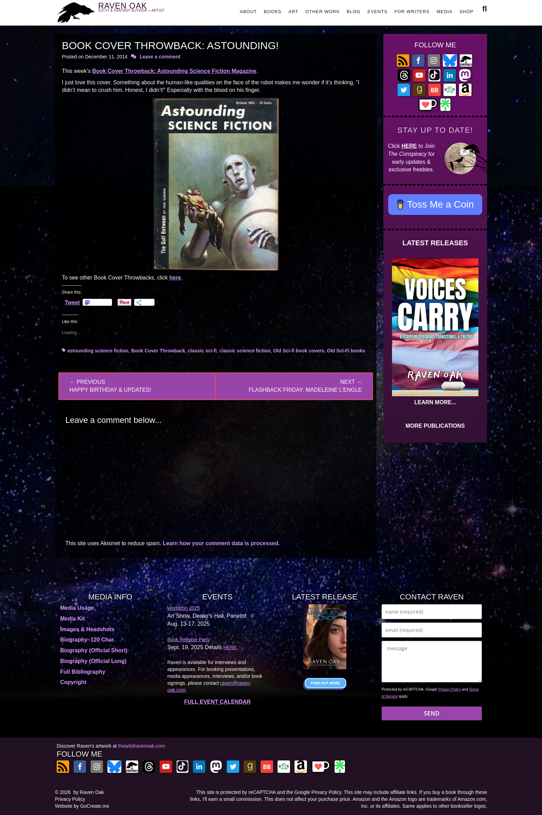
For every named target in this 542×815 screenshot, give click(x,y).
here (175, 278)
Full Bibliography (82, 672)
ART (294, 11)
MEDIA (444, 11)
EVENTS (377, 11)
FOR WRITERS (412, 11)
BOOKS (272, 11)
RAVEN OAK (141, 11)
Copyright (73, 682)
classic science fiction (245, 350)
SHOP (466, 11)
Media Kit (72, 619)
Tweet (72, 302)
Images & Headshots (87, 629)
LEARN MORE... (435, 402)
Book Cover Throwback (158, 350)
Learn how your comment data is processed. (221, 543)
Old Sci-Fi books (346, 350)
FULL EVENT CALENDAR (217, 702)
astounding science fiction (98, 350)
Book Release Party (188, 639)
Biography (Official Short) (94, 650)
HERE (409, 146)
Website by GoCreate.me (82, 806)
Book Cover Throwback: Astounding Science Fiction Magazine (174, 71)
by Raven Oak (88, 792)
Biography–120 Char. (87, 640)
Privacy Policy (449, 689)
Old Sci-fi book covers (298, 350)
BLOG (354, 11)
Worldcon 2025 (183, 608)
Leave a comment (160, 56)
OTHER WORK (322, 11)
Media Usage (77, 608)
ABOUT (248, 11)
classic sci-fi (202, 350)
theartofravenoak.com (141, 746)
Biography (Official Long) (93, 661)
